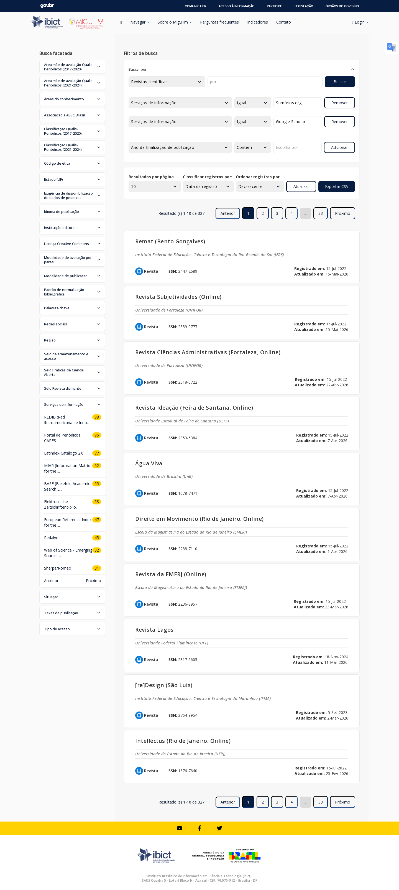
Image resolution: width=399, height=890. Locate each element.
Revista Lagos (154, 629)
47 (96, 519)
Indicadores (257, 22)
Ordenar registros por (258, 176)
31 (96, 568)
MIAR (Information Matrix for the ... (67, 468)
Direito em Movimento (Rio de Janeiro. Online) (199, 518)
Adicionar (339, 147)
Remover (339, 102)
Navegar (139, 22)
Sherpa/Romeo (57, 568)
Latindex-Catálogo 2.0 (63, 453)
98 (96, 417)
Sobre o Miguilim (175, 22)
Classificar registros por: (207, 176)
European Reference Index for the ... (67, 522)
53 (96, 501)
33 (320, 213)
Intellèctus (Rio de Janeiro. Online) (183, 740)
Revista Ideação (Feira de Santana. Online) (194, 407)
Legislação (304, 6)
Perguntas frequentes (219, 22)
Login (360, 22)
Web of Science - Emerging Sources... (68, 552)
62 (96, 465)
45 (96, 537)
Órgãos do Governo (342, 6)
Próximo (342, 213)
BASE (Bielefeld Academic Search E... (67, 486)
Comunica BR (195, 6)
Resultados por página (151, 176)
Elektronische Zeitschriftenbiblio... (61, 504)
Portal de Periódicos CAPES (62, 437)
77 (96, 453)
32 (96, 550)
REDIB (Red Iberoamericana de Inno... (66, 419)
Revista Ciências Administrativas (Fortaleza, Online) (207, 352)
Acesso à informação (236, 6)
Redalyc (51, 537)
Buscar (339, 81)
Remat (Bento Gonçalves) (170, 241)
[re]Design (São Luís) (164, 685)
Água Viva (149, 463)
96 (96, 435)
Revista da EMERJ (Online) (170, 574)
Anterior (51, 580)
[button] (73, 66)
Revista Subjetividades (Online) (178, 296)
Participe (274, 6)
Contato (283, 22)
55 (96, 483)
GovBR (47, 5)
